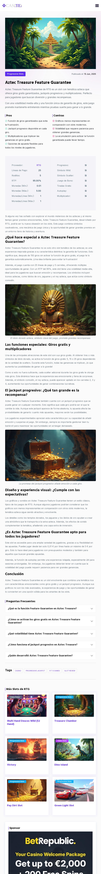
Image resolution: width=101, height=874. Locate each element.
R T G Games (55, 681)
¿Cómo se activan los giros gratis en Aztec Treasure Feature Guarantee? (44, 632)
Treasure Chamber (65, 732)
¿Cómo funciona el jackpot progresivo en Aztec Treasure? (42, 655)
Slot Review (70, 681)
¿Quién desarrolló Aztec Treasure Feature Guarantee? (40, 666)
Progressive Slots (15, 75)
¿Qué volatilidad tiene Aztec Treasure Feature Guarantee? (43, 644)
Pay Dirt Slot (14, 816)
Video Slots (62, 752)
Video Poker (15, 708)
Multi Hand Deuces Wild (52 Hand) (23, 733)
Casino (18, 681)
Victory (11, 776)
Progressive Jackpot (35, 681)
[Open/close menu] (97, 5)
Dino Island (61, 776)
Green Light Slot (64, 816)
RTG (39, 174)
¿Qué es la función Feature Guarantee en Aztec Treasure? (42, 619)
